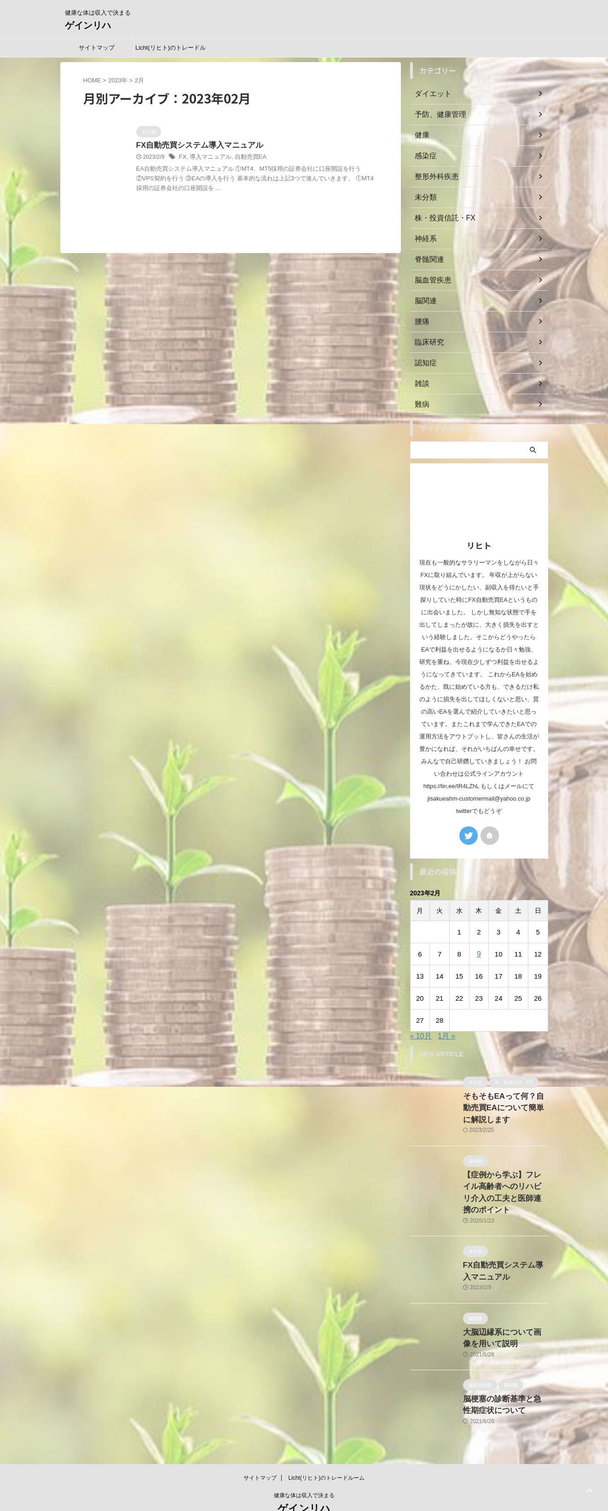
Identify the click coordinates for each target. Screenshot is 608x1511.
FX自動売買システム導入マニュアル (196, 146)
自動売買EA (245, 158)
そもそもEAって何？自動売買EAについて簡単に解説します (503, 1106)
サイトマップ (97, 47)
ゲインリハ (88, 25)
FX (182, 158)
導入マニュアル (208, 158)
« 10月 (421, 1036)
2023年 (117, 80)
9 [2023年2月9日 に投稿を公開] (479, 954)
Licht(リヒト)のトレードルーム (170, 50)
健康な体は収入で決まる (304, 1468)
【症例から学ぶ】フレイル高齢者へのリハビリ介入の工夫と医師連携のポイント (505, 1180)
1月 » (446, 1036)
